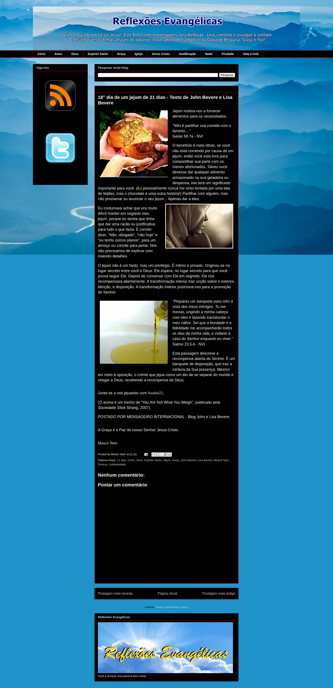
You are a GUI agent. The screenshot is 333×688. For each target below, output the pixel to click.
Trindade (228, 54)
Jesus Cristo (160, 54)
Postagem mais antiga (218, 593)
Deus (75, 54)
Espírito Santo (98, 54)
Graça (121, 54)
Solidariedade (117, 464)
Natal (208, 54)
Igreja (139, 54)
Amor (58, 54)
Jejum (167, 460)
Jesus (175, 460)
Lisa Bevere (205, 460)
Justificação (187, 54)
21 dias (121, 460)
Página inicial (167, 593)
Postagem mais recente (115, 593)
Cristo (131, 460)
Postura (102, 464)
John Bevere (188, 460)
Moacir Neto (221, 460)
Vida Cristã (250, 54)
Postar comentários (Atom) (171, 607)
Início (41, 54)
